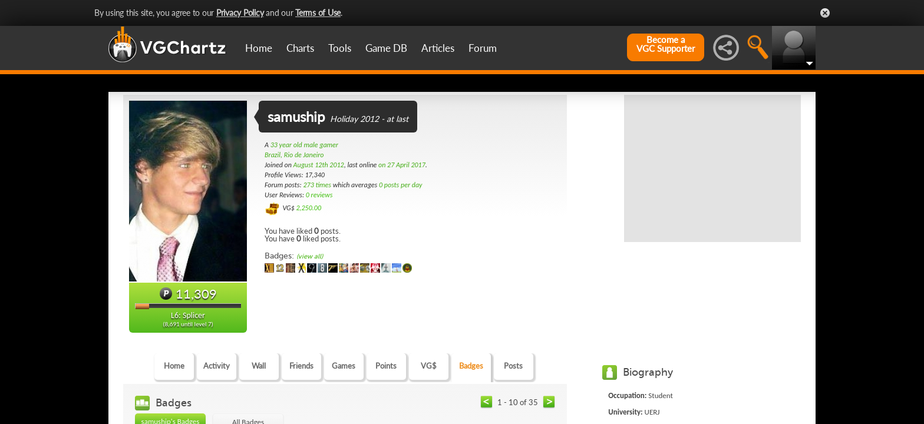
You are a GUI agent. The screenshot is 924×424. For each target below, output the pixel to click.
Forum (482, 48)
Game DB (386, 48)
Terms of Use (318, 13)
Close (825, 13)
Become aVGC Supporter (665, 44)
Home (258, 48)
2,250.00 (308, 208)
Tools (339, 48)
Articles (437, 48)
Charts (300, 48)
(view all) (309, 256)
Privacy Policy (240, 13)
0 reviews (319, 195)
